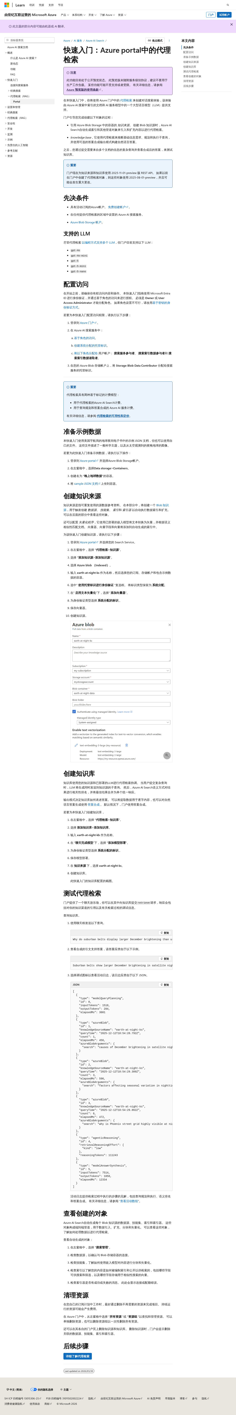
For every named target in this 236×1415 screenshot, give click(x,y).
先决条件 (188, 47)
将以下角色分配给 (86, 353)
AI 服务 (78, 40)
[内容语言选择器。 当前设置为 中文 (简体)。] (14, 1389)
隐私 (90, 1398)
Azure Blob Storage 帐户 (85, 222)
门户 (211, 15)
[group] (121, 940)
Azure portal (88, 460)
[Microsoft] (6, 5)
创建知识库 (189, 66)
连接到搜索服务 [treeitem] (19, 85)
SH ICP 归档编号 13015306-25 (21, 1398)
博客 (182, 1398)
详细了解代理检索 (77, 1356)
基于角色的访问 (84, 338)
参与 (194, 1398)
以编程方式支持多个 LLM (98, 242)
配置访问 (188, 52)
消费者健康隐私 (13, 1403)
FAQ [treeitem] (12, 74)
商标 (47, 1403)
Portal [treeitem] (16, 101)
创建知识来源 (191, 62)
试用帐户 (224, 15)
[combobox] (29, 40)
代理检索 (126, 100)
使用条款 (35, 1403)
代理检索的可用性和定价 (113, 416)
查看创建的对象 (192, 76)
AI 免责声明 (154, 1398)
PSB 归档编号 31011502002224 (63, 1398)
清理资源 (188, 81)
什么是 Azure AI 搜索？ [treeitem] (23, 58)
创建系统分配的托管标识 (90, 345)
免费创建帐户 (117, 207)
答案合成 (94, 804)
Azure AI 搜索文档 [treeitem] (17, 47)
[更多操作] (169, 41)
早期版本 (170, 1398)
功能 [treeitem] (12, 69)
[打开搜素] (228, 5)
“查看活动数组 (128, 1201)
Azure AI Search (95, 40)
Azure (66, 40)
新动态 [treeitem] (14, 63)
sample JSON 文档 (86, 483)
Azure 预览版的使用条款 (83, 89)
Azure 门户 (87, 323)
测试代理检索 (191, 71)
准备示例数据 (191, 57)
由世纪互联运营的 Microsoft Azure (120, 1398)
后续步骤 (188, 86)
